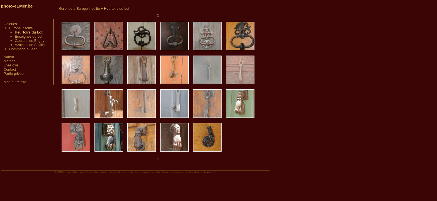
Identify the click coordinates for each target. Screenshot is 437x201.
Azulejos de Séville (30, 45)
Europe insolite (21, 28)
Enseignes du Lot (28, 36)
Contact (10, 69)
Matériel (10, 61)
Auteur (9, 57)
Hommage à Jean (23, 49)
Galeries (10, 24)
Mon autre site (15, 82)
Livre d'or (11, 65)
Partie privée (14, 73)
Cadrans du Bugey (29, 41)
